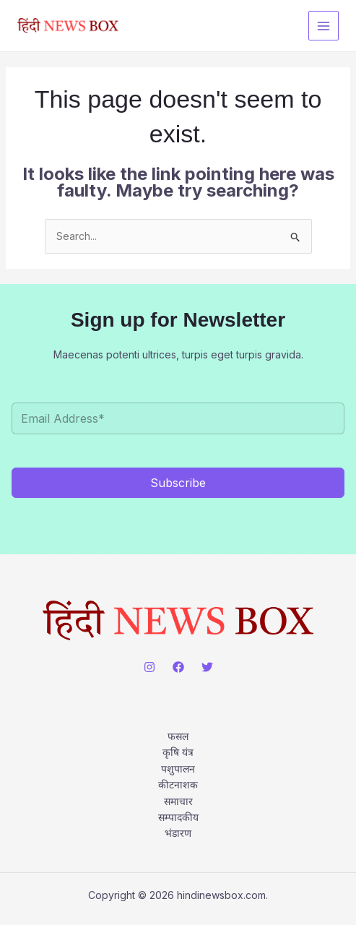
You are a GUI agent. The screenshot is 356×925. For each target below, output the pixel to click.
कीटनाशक (178, 784)
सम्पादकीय (178, 817)
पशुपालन (178, 768)
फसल (178, 736)
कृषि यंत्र (178, 752)
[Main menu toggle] (323, 26)
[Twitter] (207, 667)
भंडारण (178, 833)
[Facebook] (178, 667)
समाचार (178, 801)
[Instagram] (149, 667)
